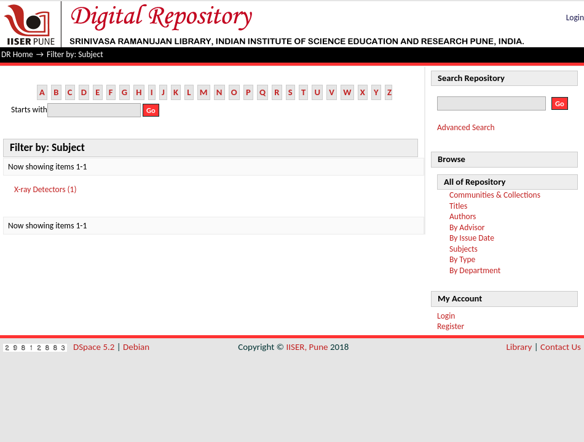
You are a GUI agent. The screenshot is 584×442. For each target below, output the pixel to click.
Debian (136, 346)
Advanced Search (466, 127)
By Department (474, 270)
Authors (462, 216)
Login (575, 17)
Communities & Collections (494, 195)
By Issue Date (471, 238)
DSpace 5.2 (95, 346)
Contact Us (560, 346)
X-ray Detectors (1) (45, 189)
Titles (458, 206)
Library (519, 346)
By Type (462, 259)
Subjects (463, 249)
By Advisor (467, 227)
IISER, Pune (307, 346)
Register (450, 326)
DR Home (17, 54)
